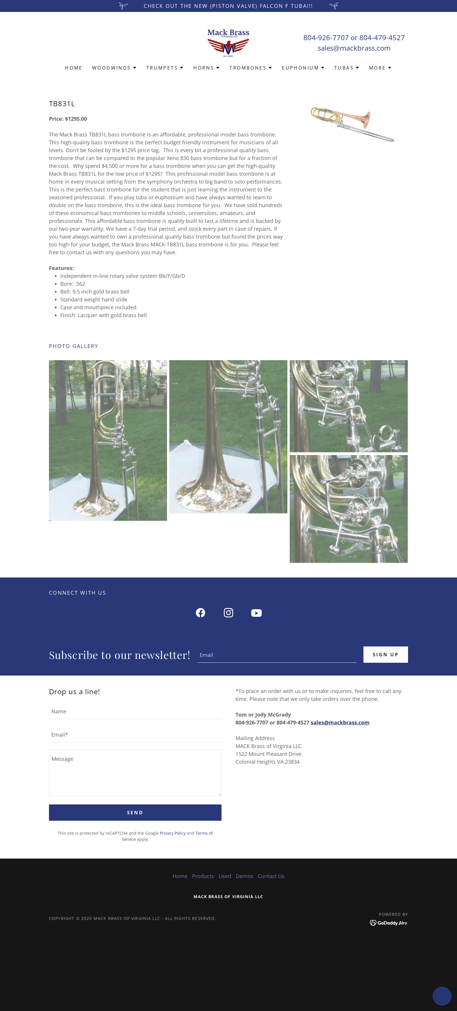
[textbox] (276, 654)
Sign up (386, 654)
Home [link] (74, 68)
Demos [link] (244, 876)
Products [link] (203, 876)
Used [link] (225, 876)
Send (135, 812)
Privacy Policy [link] (173, 833)
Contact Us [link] (271, 876)
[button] (114, 67)
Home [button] (180, 876)
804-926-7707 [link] (326, 37)
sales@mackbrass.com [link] (354, 48)
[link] (228, 42)
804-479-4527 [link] (382, 37)
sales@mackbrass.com (340, 722)
